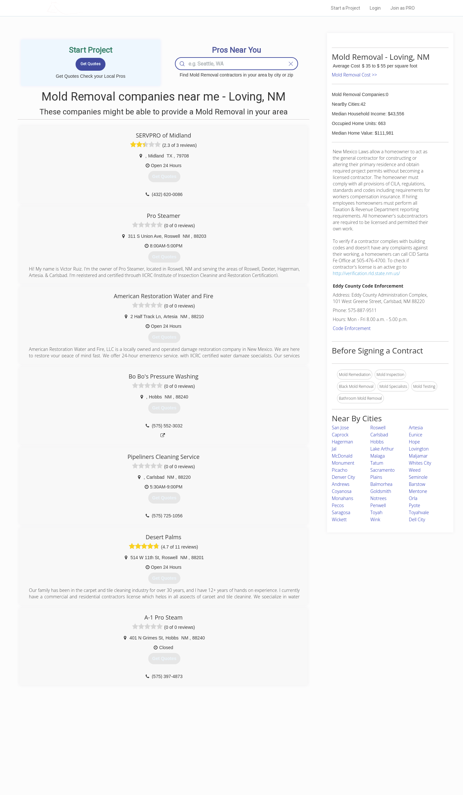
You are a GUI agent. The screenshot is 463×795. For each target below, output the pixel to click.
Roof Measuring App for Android (226, 769)
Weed (415, 470)
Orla (413, 498)
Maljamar (418, 456)
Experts (205, 748)
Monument (343, 463)
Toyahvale (419, 512)
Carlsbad (379, 435)
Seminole (418, 477)
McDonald (342, 456)
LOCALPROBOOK (84, 7)
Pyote (414, 505)
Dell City (417, 519)
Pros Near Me (121, 748)
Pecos (338, 505)
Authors (313, 755)
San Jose (340, 427)
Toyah (376, 512)
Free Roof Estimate (126, 762)
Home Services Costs (128, 740)
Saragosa (341, 512)
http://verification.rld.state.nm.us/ (366, 273)
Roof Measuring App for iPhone (225, 762)
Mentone (418, 491)
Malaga (377, 456)
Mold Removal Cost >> (354, 75)
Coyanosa (341, 491)
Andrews (341, 484)
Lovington (419, 449)
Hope (414, 442)
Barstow (417, 484)
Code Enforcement (352, 328)
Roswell (378, 427)
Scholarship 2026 (321, 740)
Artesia (416, 427)
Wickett (339, 519)
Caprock (340, 435)
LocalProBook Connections (330, 762)
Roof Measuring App (216, 755)
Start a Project (345, 8)
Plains (376, 477)
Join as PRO (402, 8)
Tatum (376, 463)
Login (375, 8)
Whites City (420, 463)
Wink (375, 519)
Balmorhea (381, 484)
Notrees (378, 498)
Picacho (340, 470)
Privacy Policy (318, 748)
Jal (334, 449)
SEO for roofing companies (329, 769)
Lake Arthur (382, 449)
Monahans (342, 498)
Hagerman (342, 442)
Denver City (343, 477)
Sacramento (382, 470)
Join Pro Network (213, 740)
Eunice (415, 435)
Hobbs (377, 442)
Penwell (378, 505)
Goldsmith (380, 491)
